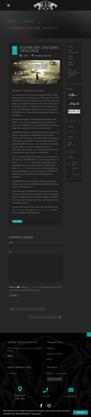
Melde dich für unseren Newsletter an (57, 373)
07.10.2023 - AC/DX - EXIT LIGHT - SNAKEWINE (27, 309)
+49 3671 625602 (73, 139)
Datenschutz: (13, 287)
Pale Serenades (22, 168)
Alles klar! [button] (80, 412)
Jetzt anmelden (54, 379)
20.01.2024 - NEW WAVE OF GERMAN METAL (45, 317)
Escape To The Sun (23, 162)
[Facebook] (41, 407)
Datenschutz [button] (36, 414)
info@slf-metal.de (73, 145)
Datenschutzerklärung (34, 287)
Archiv (29, 21)
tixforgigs (17, 210)
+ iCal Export (17, 221)
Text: (10, 252)
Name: (11, 242)
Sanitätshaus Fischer (43, 210)
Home (11, 21)
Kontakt (76, 175)
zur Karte (71, 77)
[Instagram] (49, 407)
